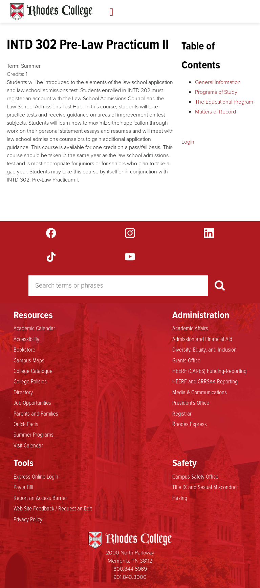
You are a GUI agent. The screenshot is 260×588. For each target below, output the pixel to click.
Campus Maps (29, 360)
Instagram (130, 233)
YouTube (130, 257)
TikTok (51, 257)
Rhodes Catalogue (51, 11)
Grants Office (186, 360)
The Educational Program (224, 102)
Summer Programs (33, 434)
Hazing (179, 497)
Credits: (15, 74)
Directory (23, 392)
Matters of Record (215, 111)
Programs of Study (216, 92)
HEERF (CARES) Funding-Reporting (209, 370)
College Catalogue (33, 370)
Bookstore (24, 349)
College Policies (30, 381)
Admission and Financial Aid (202, 339)
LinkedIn (209, 233)
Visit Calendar (28, 445)
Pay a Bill (23, 487)
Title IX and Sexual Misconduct (205, 487)
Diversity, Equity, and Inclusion (204, 349)
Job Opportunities (32, 402)
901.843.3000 (130, 577)
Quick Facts (26, 424)
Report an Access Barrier (40, 497)
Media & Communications (199, 392)
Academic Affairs (190, 328)
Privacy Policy (28, 519)
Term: (13, 66)
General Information (218, 82)
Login (187, 142)
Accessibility (26, 339)
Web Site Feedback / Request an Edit (53, 508)
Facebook (51, 233)
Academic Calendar (34, 328)
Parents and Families (36, 413)
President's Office (190, 402)
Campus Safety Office (195, 476)
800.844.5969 (130, 569)
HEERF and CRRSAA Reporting (205, 381)
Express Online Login (36, 476)
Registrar (182, 413)
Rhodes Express (189, 424)
